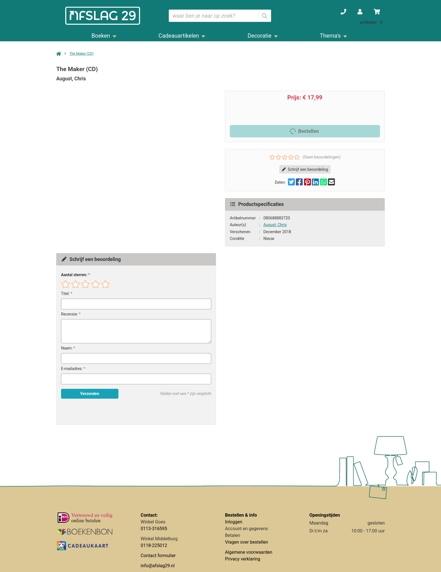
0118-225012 (154, 545)
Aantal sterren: (74, 275)
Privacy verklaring (242, 559)
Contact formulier (158, 555)
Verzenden (89, 393)
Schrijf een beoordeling (305, 169)
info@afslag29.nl (158, 565)
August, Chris (275, 225)
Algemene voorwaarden (248, 552)
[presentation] (97, 411)
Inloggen (233, 522)
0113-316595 (154, 528)
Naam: (67, 348)
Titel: (65, 293)
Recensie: (69, 314)
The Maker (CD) (81, 54)
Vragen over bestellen (246, 542)
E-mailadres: (72, 368)
